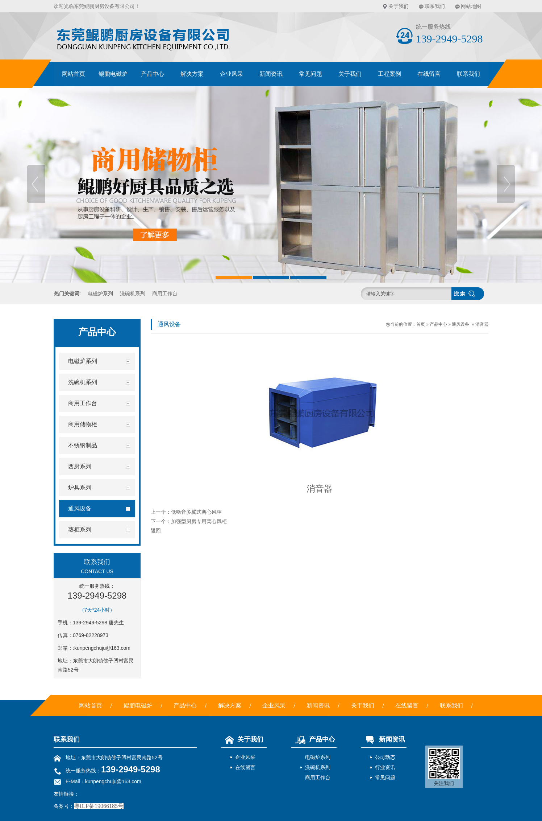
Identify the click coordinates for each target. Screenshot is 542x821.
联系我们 (435, 6)
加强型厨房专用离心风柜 (199, 521)
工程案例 (389, 74)
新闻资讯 (271, 74)
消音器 (481, 324)
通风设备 (460, 324)
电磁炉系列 (100, 293)
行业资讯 (385, 767)
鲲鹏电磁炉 (113, 74)
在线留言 (429, 74)
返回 (156, 530)
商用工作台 (165, 293)
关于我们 (398, 6)
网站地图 (471, 6)
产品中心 (152, 74)
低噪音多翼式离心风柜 (196, 512)
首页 (420, 324)
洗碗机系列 (132, 293)
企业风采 (231, 74)
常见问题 (310, 74)
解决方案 (192, 74)
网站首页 (73, 74)
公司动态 (385, 757)
